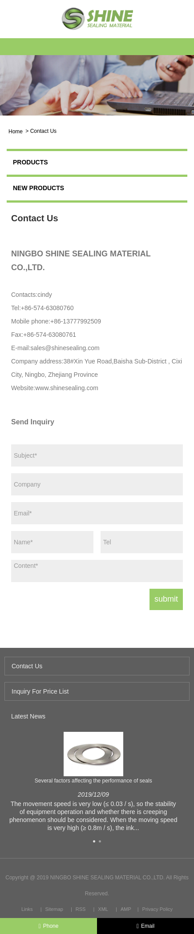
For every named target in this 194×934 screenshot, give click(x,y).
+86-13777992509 (75, 321)
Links (27, 909)
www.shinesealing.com (66, 387)
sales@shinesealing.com (65, 347)
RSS (81, 909)
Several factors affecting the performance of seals (93, 781)
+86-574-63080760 (47, 307)
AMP (126, 909)
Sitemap (54, 909)
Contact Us (43, 131)
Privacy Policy (157, 909)
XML (103, 909)
